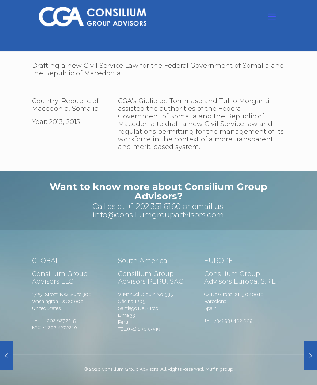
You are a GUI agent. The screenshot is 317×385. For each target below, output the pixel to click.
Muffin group (219, 369)
